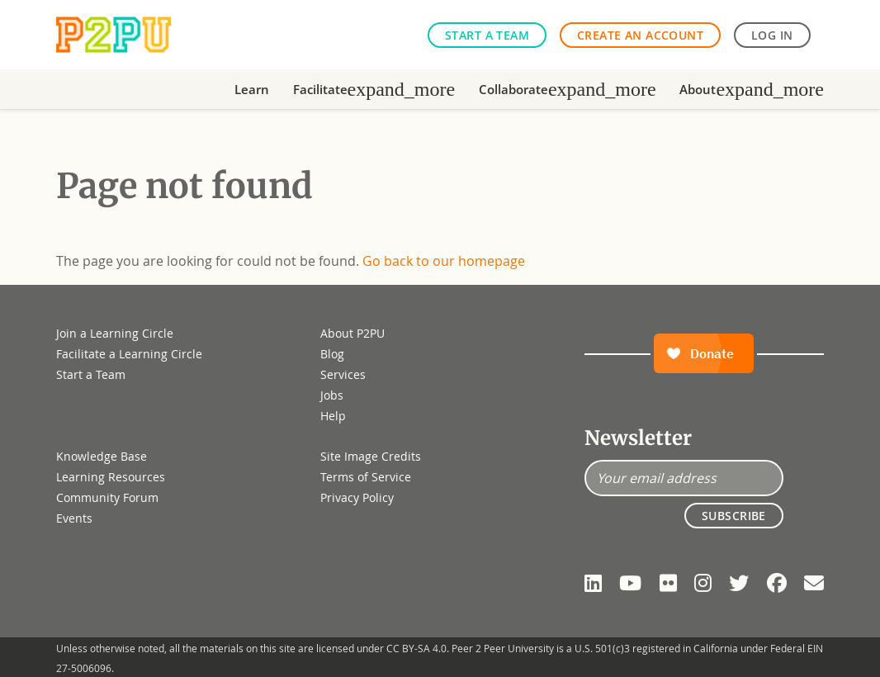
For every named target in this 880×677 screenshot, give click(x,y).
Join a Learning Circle (114, 333)
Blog (332, 354)
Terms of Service (365, 477)
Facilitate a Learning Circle (129, 354)
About (751, 89)
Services (343, 374)
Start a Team (487, 35)
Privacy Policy (357, 497)
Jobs (331, 395)
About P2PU (352, 333)
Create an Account (640, 35)
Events (74, 518)
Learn (251, 89)
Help (333, 416)
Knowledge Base (101, 456)
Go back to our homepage (443, 261)
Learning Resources (110, 477)
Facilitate (374, 89)
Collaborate (567, 89)
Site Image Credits (370, 456)
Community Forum (107, 497)
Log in (772, 35)
